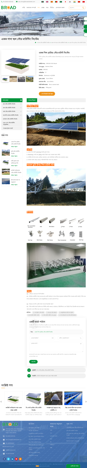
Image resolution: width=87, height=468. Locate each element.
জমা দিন (33, 361)
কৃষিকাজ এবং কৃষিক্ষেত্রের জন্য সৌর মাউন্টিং (37, 448)
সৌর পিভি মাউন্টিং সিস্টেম (35, 439)
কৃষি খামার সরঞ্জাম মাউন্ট (34, 452)
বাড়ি (23, 7)
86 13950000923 (10, 443)
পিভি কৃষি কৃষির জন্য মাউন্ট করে (36, 445)
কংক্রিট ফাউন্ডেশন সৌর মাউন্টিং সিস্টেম (16, 171)
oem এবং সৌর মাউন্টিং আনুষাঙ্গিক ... (9, 123)
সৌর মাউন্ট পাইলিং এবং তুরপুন (49, 315)
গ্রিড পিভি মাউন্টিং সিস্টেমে (35, 442)
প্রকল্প (42, 7)
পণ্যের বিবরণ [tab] (32, 100)
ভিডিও (52, 7)
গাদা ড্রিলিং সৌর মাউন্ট (38, 312)
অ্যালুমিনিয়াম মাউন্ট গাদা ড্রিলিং (66, 312)
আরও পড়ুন (14, 146)
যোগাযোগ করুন (60, 7)
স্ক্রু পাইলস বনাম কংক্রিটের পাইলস (36, 436)
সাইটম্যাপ (52, 444)
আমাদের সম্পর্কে (31, 7)
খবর (47, 7)
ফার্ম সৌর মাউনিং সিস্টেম (9, 111)
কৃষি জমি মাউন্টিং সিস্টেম (15, 152)
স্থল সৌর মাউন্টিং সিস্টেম (9, 107)
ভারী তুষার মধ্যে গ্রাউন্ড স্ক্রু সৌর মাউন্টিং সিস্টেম (15, 162)
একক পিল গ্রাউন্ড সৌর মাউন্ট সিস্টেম (15, 143)
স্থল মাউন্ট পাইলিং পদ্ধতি (33, 315)
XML (51, 447)
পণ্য (38, 7)
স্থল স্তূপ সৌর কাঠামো (52, 312)
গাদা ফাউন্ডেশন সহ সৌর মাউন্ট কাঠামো (67, 315)
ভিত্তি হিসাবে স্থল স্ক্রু (33, 455)
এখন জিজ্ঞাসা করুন (47, 93)
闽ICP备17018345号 (58, 464)
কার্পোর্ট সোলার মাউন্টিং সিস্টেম (10, 115)
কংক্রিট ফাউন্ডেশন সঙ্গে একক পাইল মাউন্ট (47, 375)
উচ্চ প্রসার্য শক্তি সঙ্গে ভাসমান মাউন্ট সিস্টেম (73, 409)
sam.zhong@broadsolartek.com (26, 1)
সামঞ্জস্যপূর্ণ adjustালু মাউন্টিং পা (53, 409)
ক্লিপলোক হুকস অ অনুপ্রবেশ (15, 181)
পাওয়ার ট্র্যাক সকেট (8, 128)
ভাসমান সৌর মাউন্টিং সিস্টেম (10, 119)
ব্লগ (50, 441)
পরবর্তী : (31, 375)
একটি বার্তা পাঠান (75, 466)
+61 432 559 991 (10, 453)
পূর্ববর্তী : (31, 370)
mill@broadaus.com (11, 450)
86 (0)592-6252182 (8, 1)
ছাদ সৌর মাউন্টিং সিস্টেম (9, 104)
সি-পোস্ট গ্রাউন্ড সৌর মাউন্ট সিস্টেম (45, 370)
